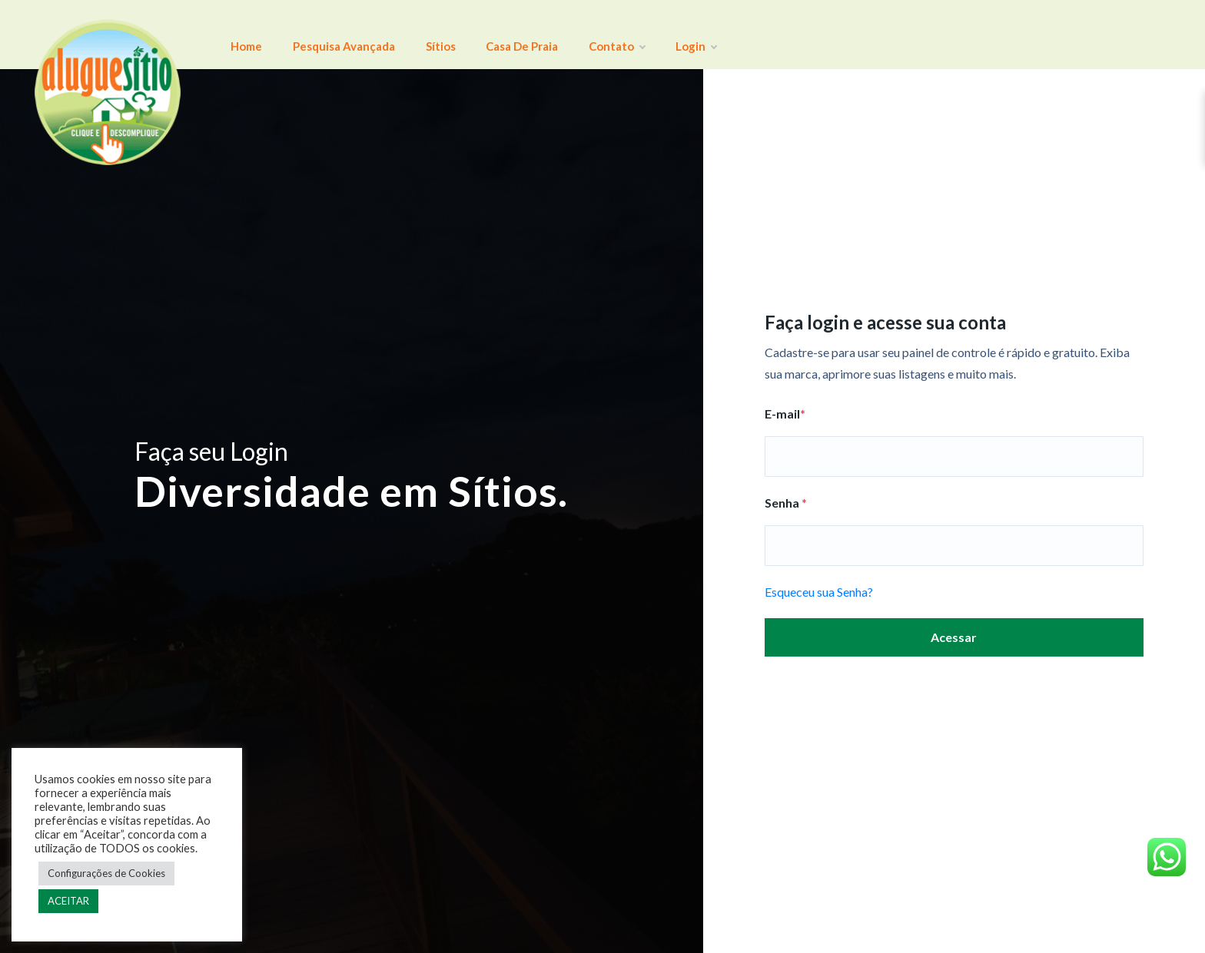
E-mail (785, 413)
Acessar (954, 637)
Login (650, 34)
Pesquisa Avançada (332, 34)
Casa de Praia (496, 34)
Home (242, 34)
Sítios (422, 34)
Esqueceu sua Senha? (819, 591)
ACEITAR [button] (68, 901)
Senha (786, 502)
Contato (583, 34)
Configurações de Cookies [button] (106, 873)
